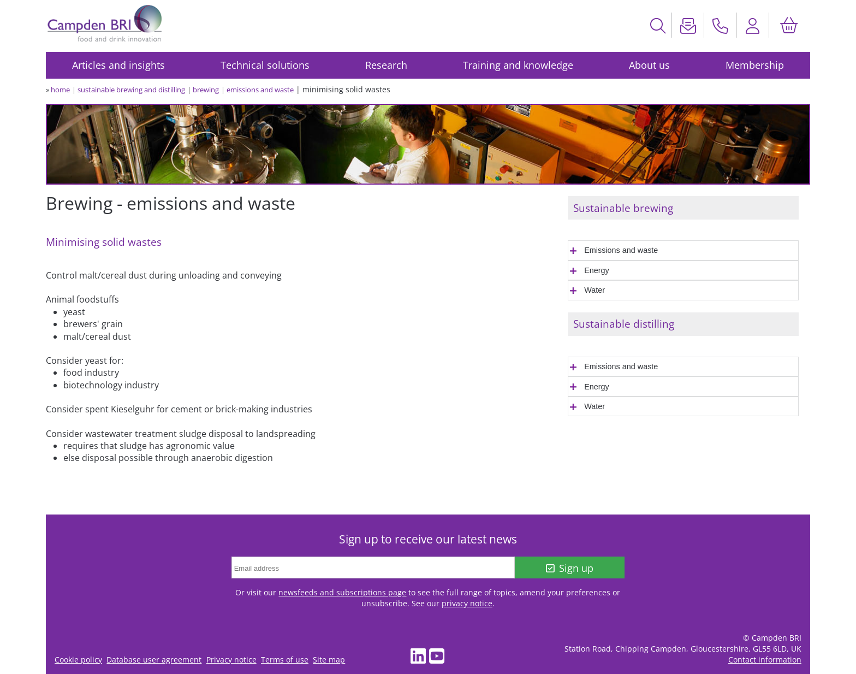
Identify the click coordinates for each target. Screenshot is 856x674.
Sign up (569, 568)
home (60, 89)
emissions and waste (260, 89)
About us (649, 65)
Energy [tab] (596, 270)
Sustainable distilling (623, 323)
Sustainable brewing (623, 208)
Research (386, 65)
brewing (206, 89)
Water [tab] (594, 290)
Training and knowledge (518, 65)
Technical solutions (265, 65)
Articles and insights (118, 65)
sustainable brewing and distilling (131, 89)
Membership (755, 65)
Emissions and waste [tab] (621, 250)
